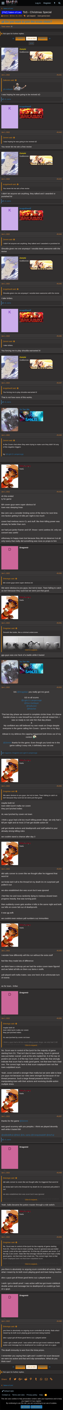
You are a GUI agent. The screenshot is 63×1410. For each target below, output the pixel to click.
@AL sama (25, 1135)
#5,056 (59, 1018)
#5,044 (59, 234)
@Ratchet (31, 709)
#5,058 (59, 1173)
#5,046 (59, 336)
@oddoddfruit (7, 1135)
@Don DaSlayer (31, 703)
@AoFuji (50, 1135)
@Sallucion (31, 706)
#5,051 (59, 623)
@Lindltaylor (8, 89)
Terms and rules (18, 1395)
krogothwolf (25, 106)
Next (42, 39)
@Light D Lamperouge (15, 454)
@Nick (17, 1135)
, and (21, 753)
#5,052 (59, 687)
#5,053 (59, 786)
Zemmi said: (8, 138)
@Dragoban (22, 692)
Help (41, 1395)
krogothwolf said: (9, 184)
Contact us (6, 1395)
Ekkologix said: (9, 579)
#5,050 (59, 573)
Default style (8, 1391)
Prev (20, 39)
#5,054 (59, 869)
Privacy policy (32, 1395)
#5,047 (59, 383)
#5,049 (59, 492)
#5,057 (59, 1116)
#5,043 (59, 179)
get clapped (31, 16)
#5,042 (59, 132)
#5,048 (59, 435)
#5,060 (59, 1321)
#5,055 (59, 951)
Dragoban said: (9, 628)
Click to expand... (31, 650)
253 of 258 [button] (31, 39)
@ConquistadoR (38, 1135)
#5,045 (59, 284)
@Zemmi (7, 742)
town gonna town (44, 16)
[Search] (59, 3)
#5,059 (59, 1237)
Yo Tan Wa (24, 409)
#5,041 (59, 75)
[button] (3, 3)
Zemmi (5, 16)
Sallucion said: (8, 80)
